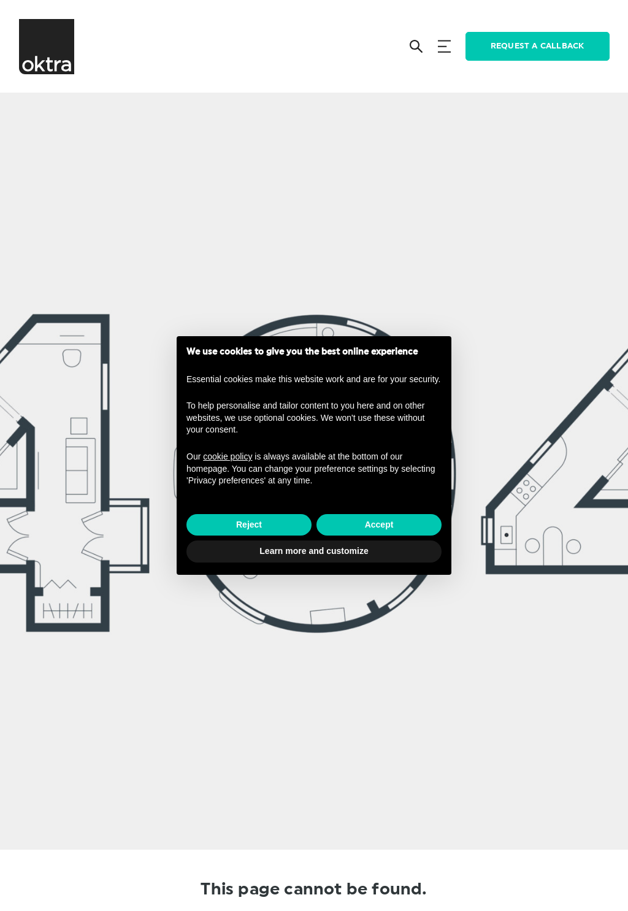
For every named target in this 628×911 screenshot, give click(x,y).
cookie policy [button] (227, 456)
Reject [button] (249, 524)
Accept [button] (379, 524)
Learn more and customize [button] (313, 551)
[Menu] (444, 46)
